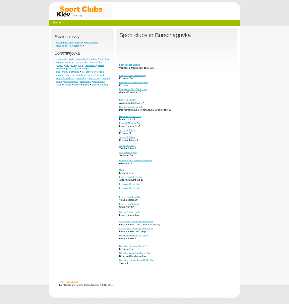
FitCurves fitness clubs (130, 184)
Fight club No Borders (129, 65)
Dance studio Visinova (130, 116)
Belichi (78, 42)
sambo (91, 75)
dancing (106, 78)
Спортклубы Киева (68, 282)
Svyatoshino (76, 46)
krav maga (74, 68)
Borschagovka (91, 42)
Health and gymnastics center (133, 235)
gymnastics (96, 62)
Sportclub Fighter (127, 100)
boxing (59, 62)
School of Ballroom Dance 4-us (134, 246)
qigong (86, 84)
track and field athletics (67, 72)
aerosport (61, 59)
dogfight (81, 75)
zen (67, 65)
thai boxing (94, 78)
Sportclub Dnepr (127, 130)
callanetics (90, 65)
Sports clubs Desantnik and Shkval (136, 221)
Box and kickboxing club (130, 107)
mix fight (85, 72)
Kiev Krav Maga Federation (132, 75)
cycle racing (82, 62)
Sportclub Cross (127, 145)
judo (73, 65)
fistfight (100, 75)
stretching (81, 78)
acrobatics (81, 59)
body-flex (104, 59)
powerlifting (98, 72)
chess (95, 84)
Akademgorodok (64, 42)
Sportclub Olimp (127, 137)
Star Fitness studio (128, 152)
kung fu (85, 68)
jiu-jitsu (59, 65)
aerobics (93, 59)
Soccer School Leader (130, 212)
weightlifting (100, 81)
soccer (77, 84)
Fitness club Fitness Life (130, 177)
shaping (104, 84)
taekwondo (85, 81)
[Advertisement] (192, 52)
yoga (80, 65)
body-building (71, 81)
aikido (71, 59)
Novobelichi (62, 46)
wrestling (69, 62)
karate (101, 65)
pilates (59, 75)
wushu (59, 84)
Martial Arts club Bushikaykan (133, 82)
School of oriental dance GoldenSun (136, 260)
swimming (70, 75)
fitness (68, 84)
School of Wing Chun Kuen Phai (134, 253)
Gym (121, 170)
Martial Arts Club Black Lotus (133, 89)
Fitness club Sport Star (130, 197)
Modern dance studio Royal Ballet (135, 160)
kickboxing (61, 68)
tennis (59, 81)
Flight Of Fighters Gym (130, 123)
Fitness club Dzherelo (129, 204)
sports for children (65, 78)
